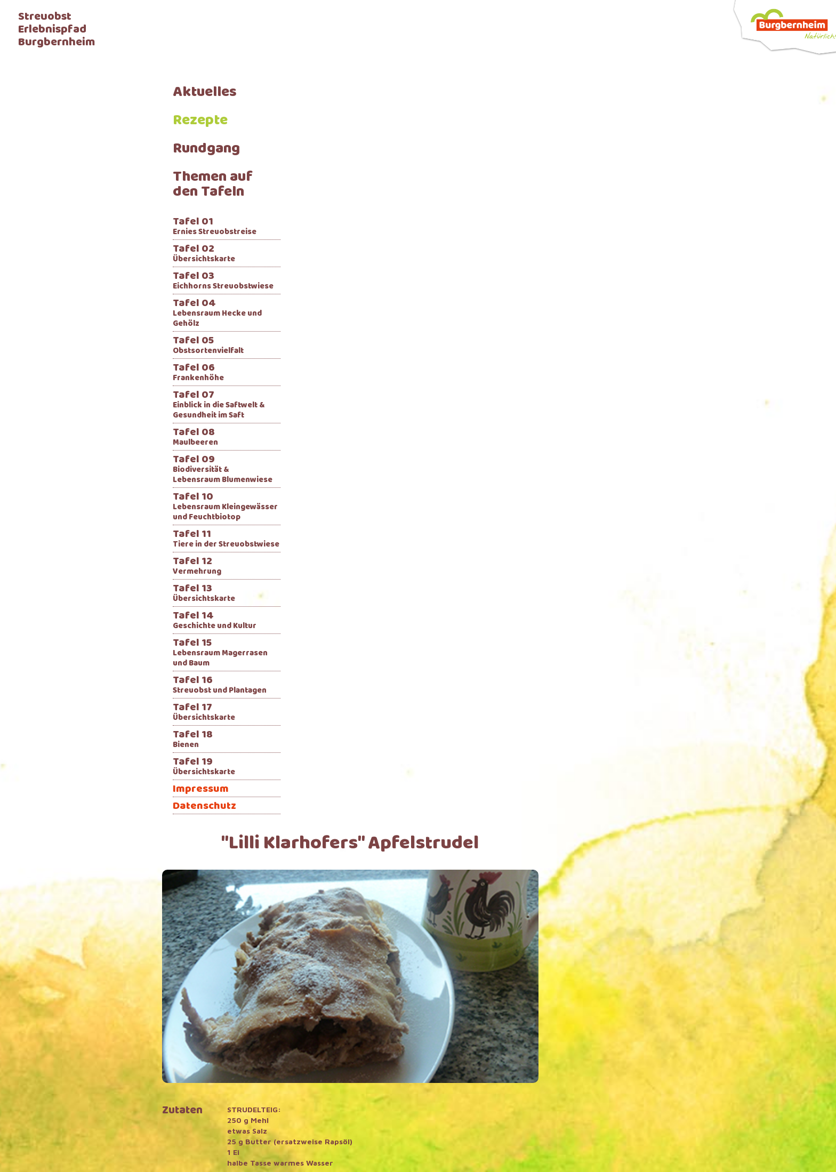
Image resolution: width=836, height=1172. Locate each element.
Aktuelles (205, 93)
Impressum (201, 789)
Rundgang (206, 149)
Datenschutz (204, 806)
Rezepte (200, 121)
